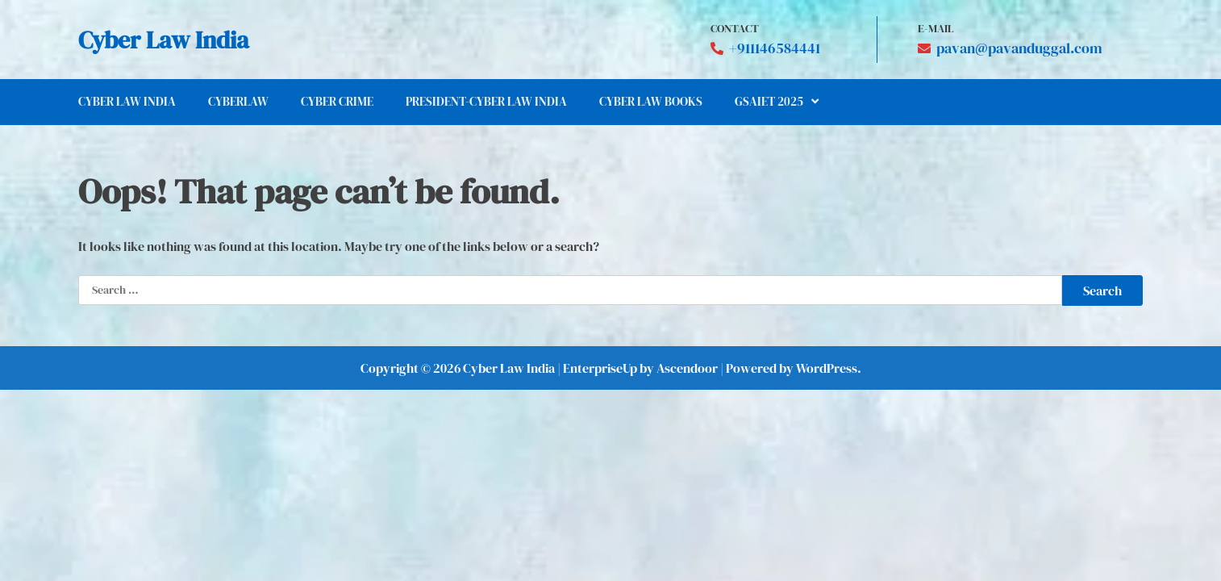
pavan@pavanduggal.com (1019, 48)
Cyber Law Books (650, 101)
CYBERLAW (238, 101)
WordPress (826, 368)
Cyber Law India (163, 39)
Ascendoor (687, 368)
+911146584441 (774, 48)
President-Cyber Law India (486, 101)
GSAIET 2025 (769, 101)
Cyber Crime (337, 101)
